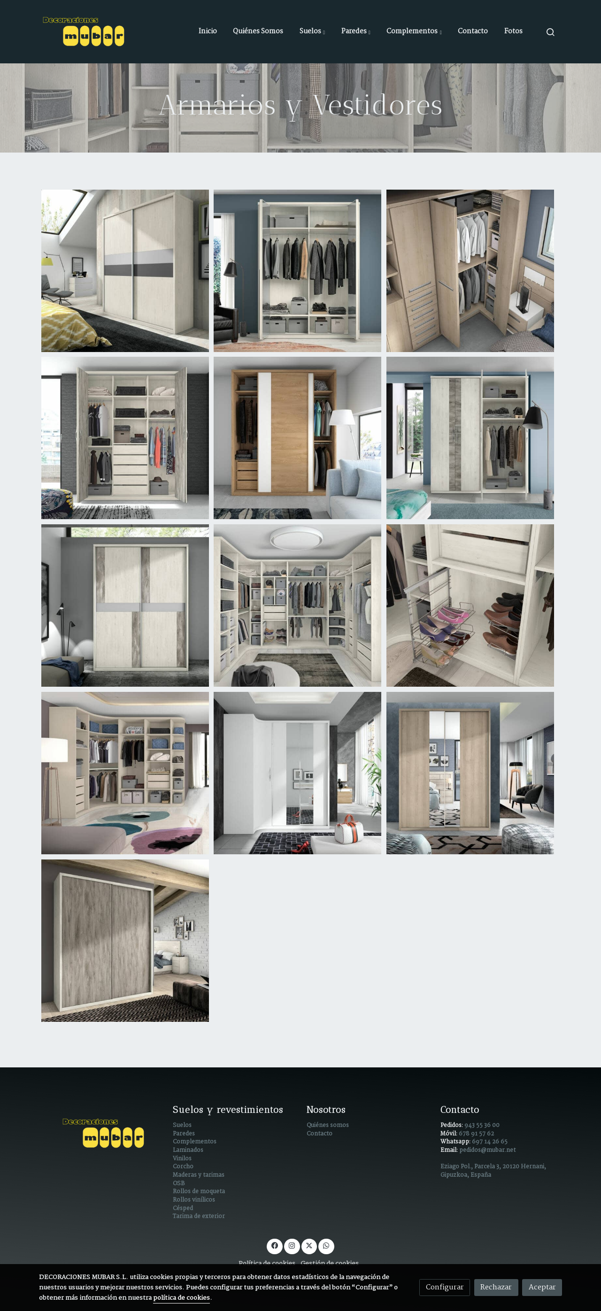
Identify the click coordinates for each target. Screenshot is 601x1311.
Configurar (445, 1287)
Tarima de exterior (199, 1216)
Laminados (188, 1150)
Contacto (319, 1134)
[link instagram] (292, 1245)
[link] (85, 31)
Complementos (194, 1142)
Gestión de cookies (329, 1264)
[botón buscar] (550, 32)
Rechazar (496, 1287)
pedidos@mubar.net (487, 1150)
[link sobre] (100, 1133)
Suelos (182, 1125)
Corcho (183, 1167)
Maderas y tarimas (198, 1175)
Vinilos (182, 1159)
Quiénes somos (328, 1125)
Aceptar (542, 1287)
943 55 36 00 (482, 1125)
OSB (179, 1183)
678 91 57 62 (476, 1134)
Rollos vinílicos (194, 1200)
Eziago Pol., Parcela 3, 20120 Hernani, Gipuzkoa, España (493, 1171)
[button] (312, 32)
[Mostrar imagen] (125, 271)
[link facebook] (274, 1245)
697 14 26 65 (490, 1142)
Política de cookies (267, 1264)
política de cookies (181, 1298)
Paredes (184, 1134)
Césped (183, 1208)
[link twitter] (308, 1245)
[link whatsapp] (326, 1245)
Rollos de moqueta (199, 1191)
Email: (449, 1150)
